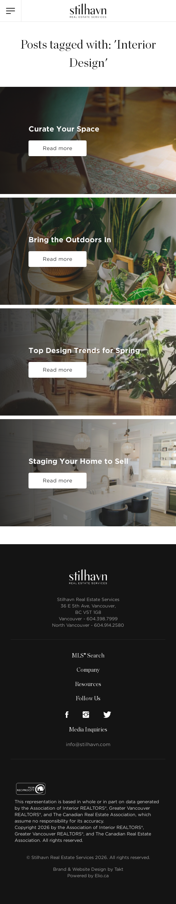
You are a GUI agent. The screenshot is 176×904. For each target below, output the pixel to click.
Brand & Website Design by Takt (88, 869)
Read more (57, 148)
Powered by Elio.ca (88, 875)
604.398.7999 (102, 618)
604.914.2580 (109, 625)
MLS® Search (88, 656)
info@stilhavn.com (88, 744)
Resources (88, 684)
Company (88, 670)
